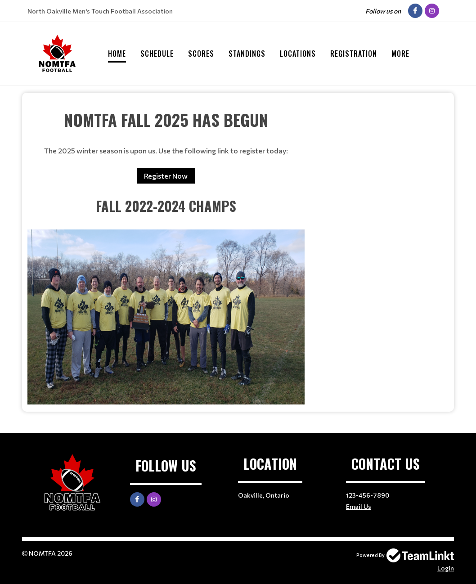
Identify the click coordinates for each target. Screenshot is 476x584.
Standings (247, 53)
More (400, 53)
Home (117, 53)
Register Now (166, 175)
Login (445, 568)
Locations (298, 53)
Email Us (358, 506)
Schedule (157, 53)
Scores (201, 53)
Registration (353, 53)
